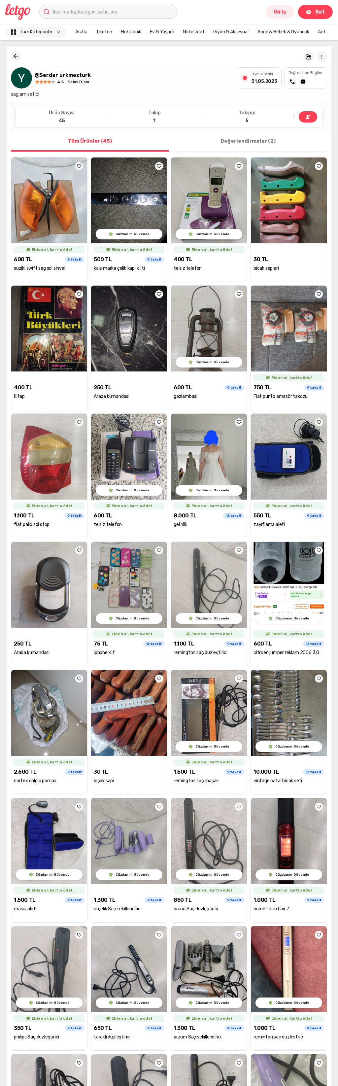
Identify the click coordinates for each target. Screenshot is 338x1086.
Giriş (280, 12)
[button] (308, 57)
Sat (315, 12)
